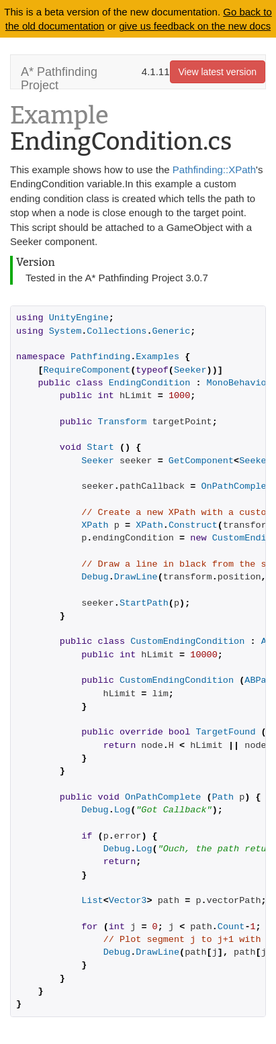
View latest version (218, 71)
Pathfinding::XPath (214, 169)
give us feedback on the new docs (195, 26)
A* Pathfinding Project (59, 77)
